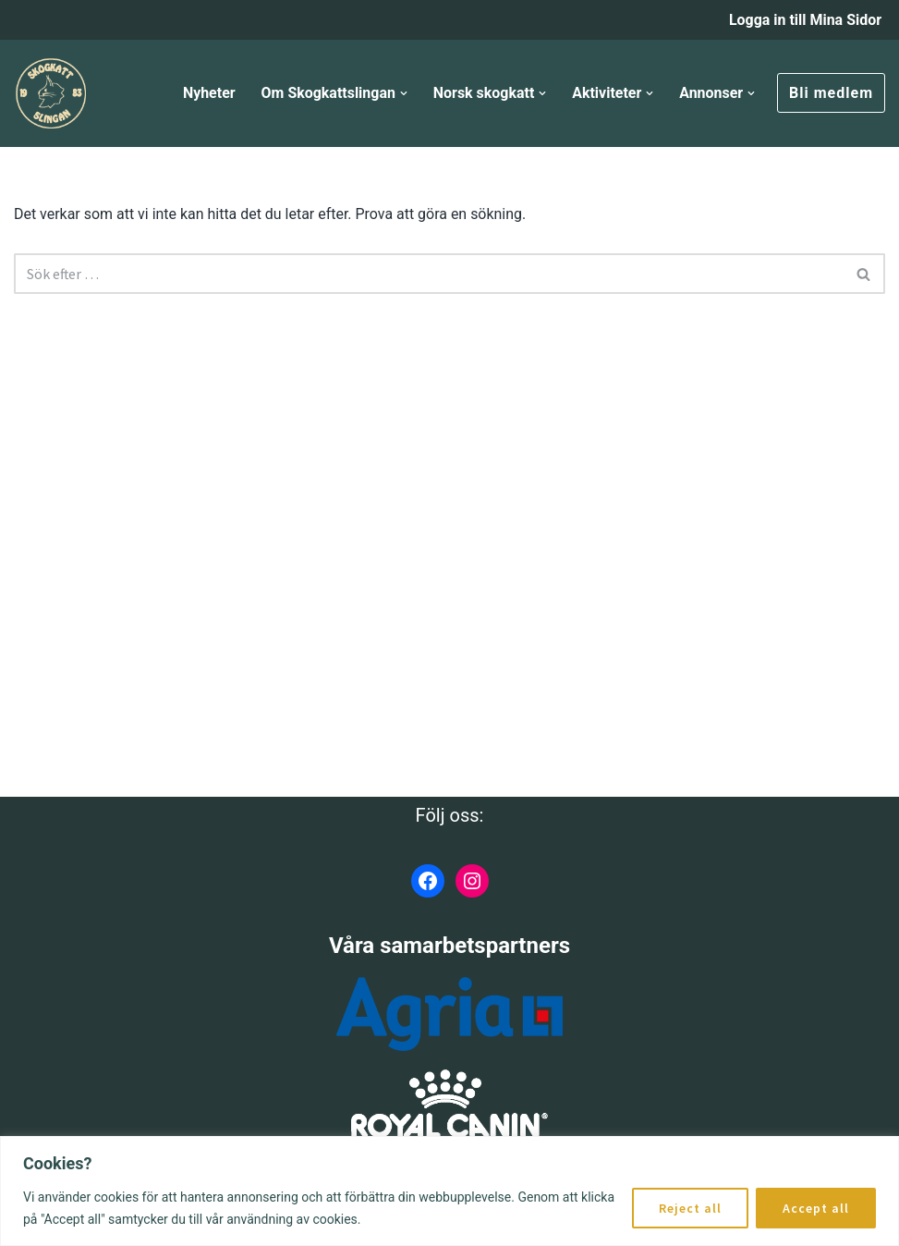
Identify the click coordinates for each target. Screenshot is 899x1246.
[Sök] (429, 273)
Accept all (816, 1208)
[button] (403, 93)
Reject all (690, 1208)
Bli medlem (831, 93)
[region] (449, 1191)
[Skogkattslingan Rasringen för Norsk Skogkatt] (51, 93)
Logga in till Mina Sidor (804, 20)
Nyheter (207, 93)
